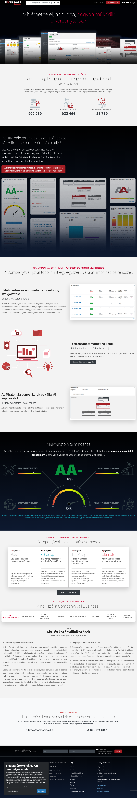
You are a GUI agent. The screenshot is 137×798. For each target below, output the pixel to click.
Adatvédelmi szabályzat (76, 773)
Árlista (72, 785)
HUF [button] (101, 2)
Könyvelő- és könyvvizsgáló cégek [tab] (111, 616)
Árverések (100, 788)
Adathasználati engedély (77, 791)
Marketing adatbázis (103, 791)
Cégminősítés (101, 767)
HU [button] (95, 2)
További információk (68, 592)
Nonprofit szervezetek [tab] (127, 616)
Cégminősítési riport (103, 770)
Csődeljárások (101, 785)
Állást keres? (73, 770)
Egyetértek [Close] (41, 791)
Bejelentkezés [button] (113, 2)
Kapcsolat (73, 788)
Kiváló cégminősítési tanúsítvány (106, 773)
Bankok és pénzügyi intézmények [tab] (44, 616)
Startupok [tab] (60, 616)
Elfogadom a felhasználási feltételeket (105, 750)
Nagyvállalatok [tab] (28, 616)
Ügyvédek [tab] (95, 616)
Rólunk (72, 767)
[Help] (133, 2)
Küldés (118, 751)
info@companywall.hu (41, 730)
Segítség (72, 782)
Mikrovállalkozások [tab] (78, 616)
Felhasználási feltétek (104, 753)
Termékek (100, 776)
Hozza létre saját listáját (83, 362)
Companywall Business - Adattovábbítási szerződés (108, 780)
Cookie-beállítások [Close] (13, 791)
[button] (126, 2)
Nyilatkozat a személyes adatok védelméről (19, 787)
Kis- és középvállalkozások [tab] (11, 616)
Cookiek (72, 779)
